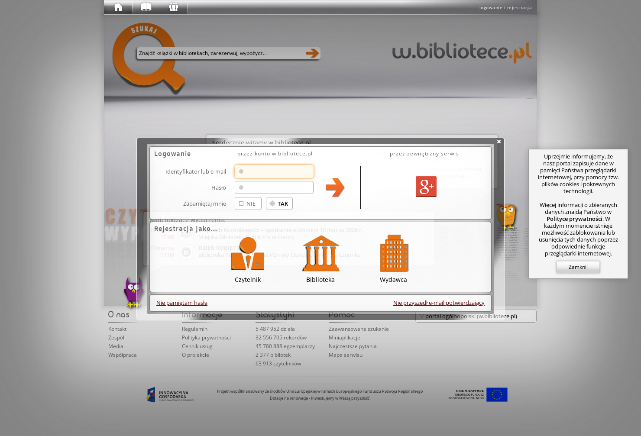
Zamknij (578, 267)
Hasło (218, 187)
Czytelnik (247, 257)
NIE (251, 203)
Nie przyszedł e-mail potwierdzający (439, 302)
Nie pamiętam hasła (181, 302)
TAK (283, 203)
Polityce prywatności (574, 219)
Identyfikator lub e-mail (195, 171)
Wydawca (393, 257)
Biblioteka (320, 257)
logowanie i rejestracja (505, 7)
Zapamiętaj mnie (204, 203)
